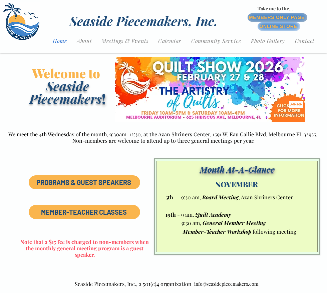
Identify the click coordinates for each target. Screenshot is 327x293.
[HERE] (296, 104)
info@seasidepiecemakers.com (226, 284)
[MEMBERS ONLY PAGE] (277, 17)
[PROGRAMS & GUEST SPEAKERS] (84, 182)
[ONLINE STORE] (279, 26)
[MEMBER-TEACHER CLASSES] (84, 212)
